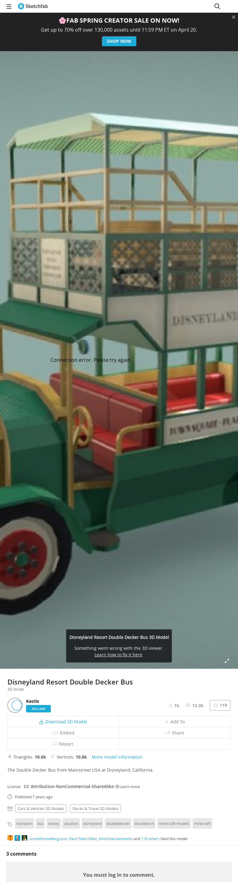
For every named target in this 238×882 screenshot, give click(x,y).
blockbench (144, 823)
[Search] (217, 6)
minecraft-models (174, 823)
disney (53, 823)
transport (24, 823)
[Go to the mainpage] (33, 6)
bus (40, 823)
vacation (71, 823)
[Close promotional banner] (233, 17)
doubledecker (118, 823)
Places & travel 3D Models (95, 808)
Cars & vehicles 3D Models (41, 808)
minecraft (202, 823)
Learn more (127, 786)
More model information (117, 757)
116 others (150, 838)
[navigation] (9, 6)
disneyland (92, 823)
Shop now (119, 41)
